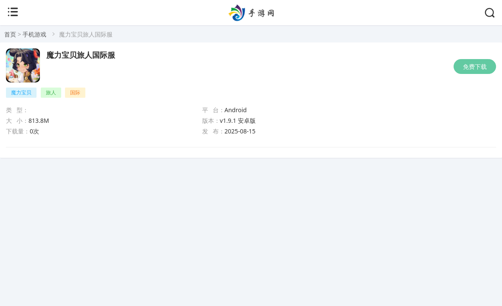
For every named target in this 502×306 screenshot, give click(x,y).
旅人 (51, 92)
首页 (10, 34)
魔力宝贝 (21, 92)
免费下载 (475, 66)
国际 (75, 92)
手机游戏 (34, 34)
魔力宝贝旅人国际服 (80, 55)
